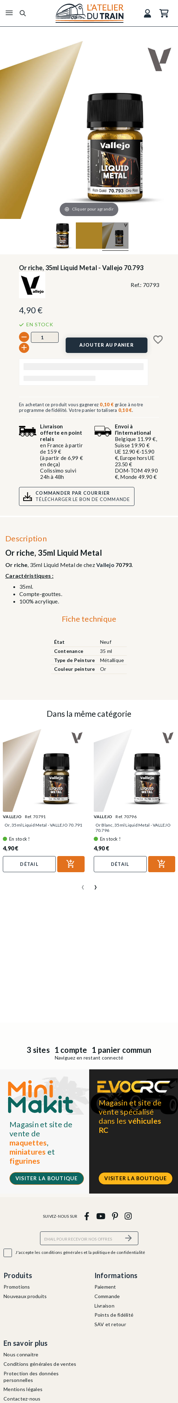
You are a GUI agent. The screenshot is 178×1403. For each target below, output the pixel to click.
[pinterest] (114, 1216)
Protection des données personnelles (31, 1376)
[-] (24, 337)
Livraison (104, 1306)
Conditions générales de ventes (40, 1364)
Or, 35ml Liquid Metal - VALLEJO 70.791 (44, 825)
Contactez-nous (22, 1399)
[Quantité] (45, 337)
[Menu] (9, 13)
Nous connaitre (21, 1354)
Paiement (105, 1287)
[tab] (89, 620)
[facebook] (87, 1216)
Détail (29, 864)
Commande (107, 1296)
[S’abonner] (128, 1238)
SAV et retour (110, 1324)
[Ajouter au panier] (106, 345)
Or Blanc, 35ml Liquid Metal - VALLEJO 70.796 (133, 827)
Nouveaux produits (25, 1296)
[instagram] (128, 1216)
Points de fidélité (114, 1315)
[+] (24, 348)
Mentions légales (23, 1389)
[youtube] (100, 1216)
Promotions (17, 1287)
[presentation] (83, 884)
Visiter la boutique (46, 1178)
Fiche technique (89, 618)
